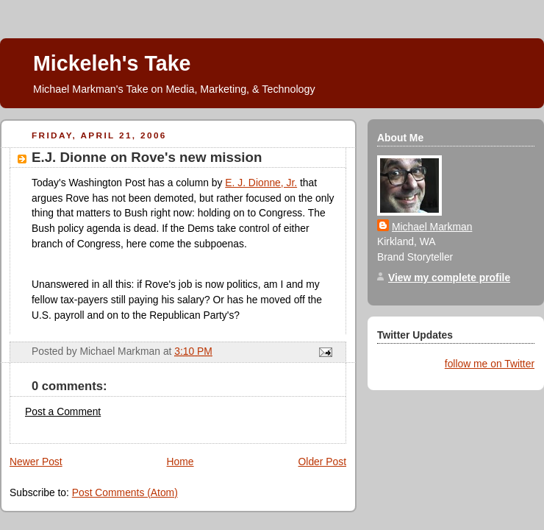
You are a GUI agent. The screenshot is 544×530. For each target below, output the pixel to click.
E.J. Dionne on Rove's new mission (147, 157)
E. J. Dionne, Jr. (261, 182)
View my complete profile (449, 277)
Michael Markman (432, 227)
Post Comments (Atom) (125, 492)
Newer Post (36, 461)
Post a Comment (63, 411)
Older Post (322, 461)
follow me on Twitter (489, 364)
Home (180, 461)
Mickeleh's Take (111, 63)
